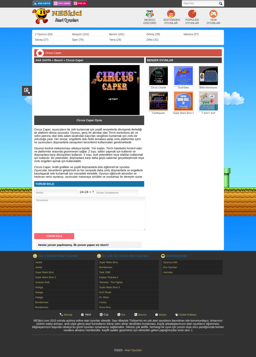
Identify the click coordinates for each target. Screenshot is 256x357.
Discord (142, 314)
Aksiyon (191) (80, 34)
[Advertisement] (64, 90)
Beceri (58, 60)
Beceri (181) (116, 34)
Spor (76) (78, 39)
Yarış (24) (115, 39)
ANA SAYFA (44, 3)
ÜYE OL (82, 3)
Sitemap (68, 314)
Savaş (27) (41, 39)
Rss (123, 314)
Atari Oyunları (133, 350)
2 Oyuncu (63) (44, 34)
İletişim (162, 314)
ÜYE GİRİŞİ (64, 3)
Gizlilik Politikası (187, 314)
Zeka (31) (152, 39)
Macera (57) (191, 34)
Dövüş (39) (153, 34)
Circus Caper (74, 60)
